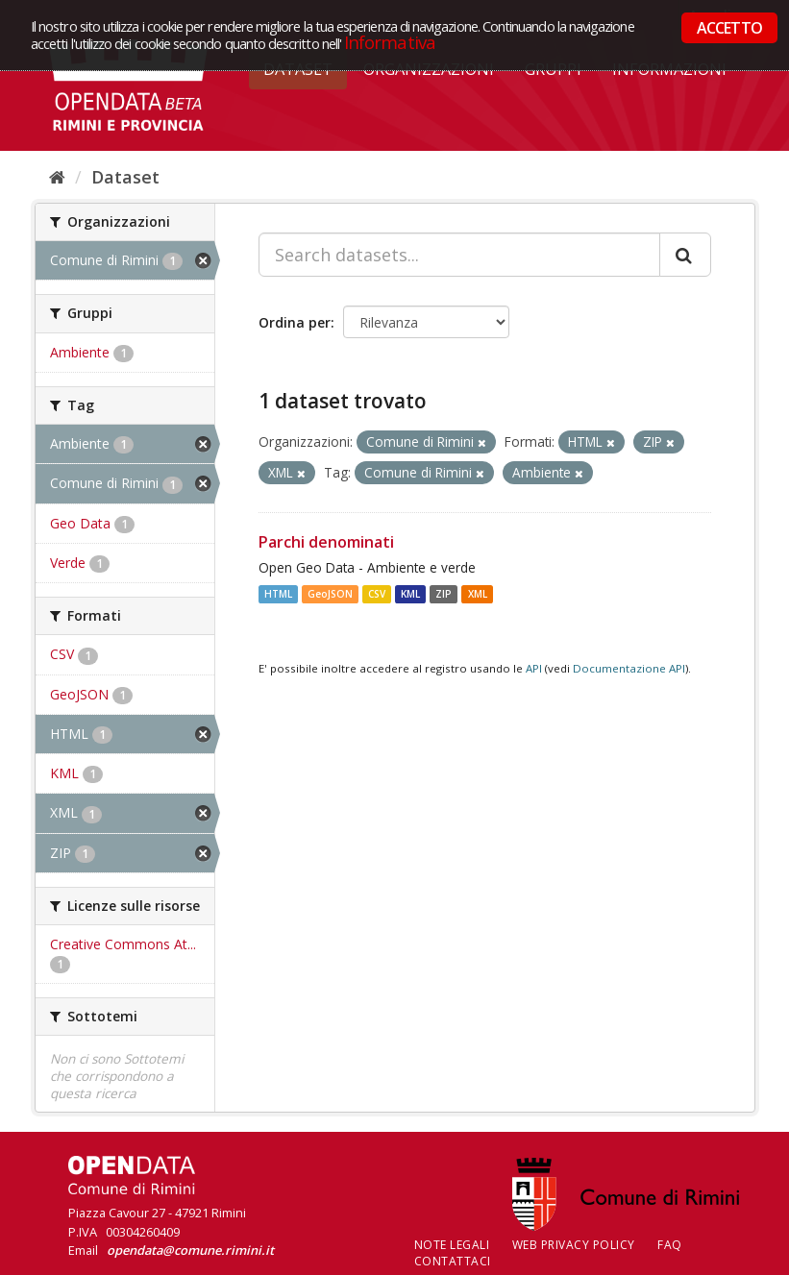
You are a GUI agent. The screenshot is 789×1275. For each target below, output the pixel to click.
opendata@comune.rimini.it (190, 1250)
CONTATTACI (452, 1261)
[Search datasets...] (459, 255)
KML (410, 594)
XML (477, 594)
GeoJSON (330, 594)
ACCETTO (729, 27)
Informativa (389, 42)
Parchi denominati (326, 541)
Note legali (452, 1245)
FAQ (669, 1245)
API (534, 668)
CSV (376, 594)
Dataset (125, 176)
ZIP (443, 594)
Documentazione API (629, 668)
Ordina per (295, 322)
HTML (278, 594)
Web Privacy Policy (573, 1245)
